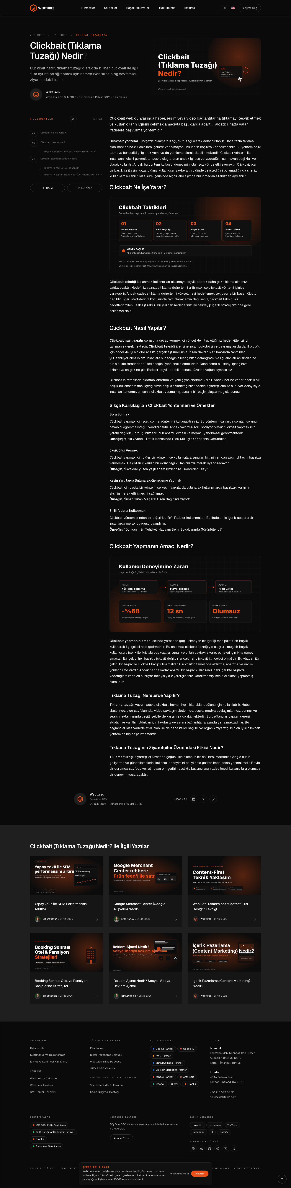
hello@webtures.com (223, 1097)
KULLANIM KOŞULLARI (215, 1168)
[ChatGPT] (193, 1148)
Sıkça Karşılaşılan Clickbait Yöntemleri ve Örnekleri (70, 151)
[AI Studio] (209, 1148)
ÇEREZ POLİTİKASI (247, 1168)
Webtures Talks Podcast (105, 1061)
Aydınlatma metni (179, 1173)
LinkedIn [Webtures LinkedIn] (197, 1125)
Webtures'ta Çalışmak (43, 1078)
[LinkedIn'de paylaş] (193, 799)
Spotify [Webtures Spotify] (224, 1132)
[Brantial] (190, 1084)
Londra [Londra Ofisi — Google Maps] (215, 1072)
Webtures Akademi (41, 1085)
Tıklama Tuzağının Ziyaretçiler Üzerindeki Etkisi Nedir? (73, 174)
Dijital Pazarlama (91, 35)
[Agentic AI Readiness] (46, 1146)
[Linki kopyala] (213, 799)
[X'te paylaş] (203, 799)
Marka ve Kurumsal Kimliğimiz (49, 1061)
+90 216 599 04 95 (222, 1092)
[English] (233, 8)
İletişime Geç (249, 8)
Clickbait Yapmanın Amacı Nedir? (58, 158)
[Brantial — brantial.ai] (38, 1139)
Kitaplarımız (97, 1048)
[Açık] (225, 8)
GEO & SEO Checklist (103, 1068)
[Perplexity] (217, 1148)
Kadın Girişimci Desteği (104, 1092)
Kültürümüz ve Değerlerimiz (47, 1055)
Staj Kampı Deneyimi (43, 1092)
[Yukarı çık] (282, 1179)
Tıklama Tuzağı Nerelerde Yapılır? (61, 168)
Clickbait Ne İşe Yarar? (53, 132)
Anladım (199, 1173)
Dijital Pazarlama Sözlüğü (106, 1055)
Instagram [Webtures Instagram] (215, 1125)
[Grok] (234, 1148)
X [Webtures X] (212, 1132)
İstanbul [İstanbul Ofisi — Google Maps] (215, 1048)
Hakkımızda (37, 1048)
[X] (226, 1148)
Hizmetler (88, 8)
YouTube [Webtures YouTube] (232, 1125)
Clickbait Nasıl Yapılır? (52, 142)
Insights (60, 35)
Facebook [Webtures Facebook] (199, 1132)
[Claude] (201, 1148)
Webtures (37, 35)
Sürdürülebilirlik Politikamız (106, 1085)
